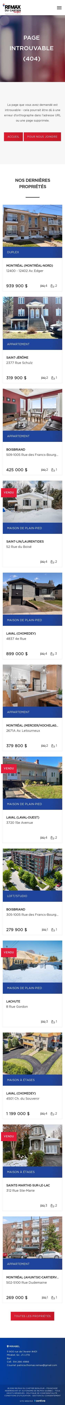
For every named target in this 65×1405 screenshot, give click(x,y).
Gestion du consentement (46, 1396)
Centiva (39, 1401)
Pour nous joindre (42, 137)
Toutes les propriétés (32, 1316)
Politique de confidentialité (41, 1393)
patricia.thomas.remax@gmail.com (37, 1365)
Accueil (13, 137)
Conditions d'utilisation (17, 1396)
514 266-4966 (21, 1362)
